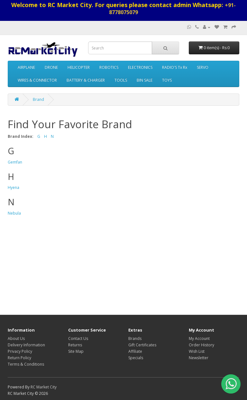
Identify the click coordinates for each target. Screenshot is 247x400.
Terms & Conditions (26, 364)
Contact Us (78, 338)
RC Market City (44, 387)
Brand (38, 99)
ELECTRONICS (140, 67)
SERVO (202, 67)
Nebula (14, 213)
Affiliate (135, 351)
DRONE (51, 67)
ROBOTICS (108, 67)
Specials (135, 357)
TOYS (167, 80)
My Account (199, 338)
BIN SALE (144, 80)
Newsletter (198, 357)
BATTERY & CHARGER (86, 80)
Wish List (197, 351)
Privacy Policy (20, 351)
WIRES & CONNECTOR (37, 80)
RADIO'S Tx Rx (174, 67)
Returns (75, 345)
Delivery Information (26, 345)
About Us (16, 338)
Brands (135, 338)
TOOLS (120, 80)
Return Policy (19, 357)
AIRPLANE (26, 67)
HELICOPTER (79, 67)
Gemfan (15, 162)
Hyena (13, 187)
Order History (201, 345)
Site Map (76, 351)
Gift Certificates (142, 345)
